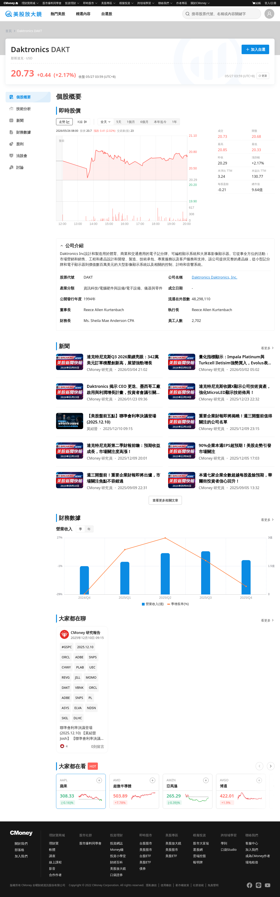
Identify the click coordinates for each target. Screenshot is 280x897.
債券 (142, 868)
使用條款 (166, 885)
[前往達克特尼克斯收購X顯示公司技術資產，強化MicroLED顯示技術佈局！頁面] (221, 392)
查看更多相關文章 (165, 500)
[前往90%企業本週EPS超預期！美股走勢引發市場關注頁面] (221, 451)
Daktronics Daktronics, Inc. (214, 277)
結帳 (256, 3)
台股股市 (145, 843)
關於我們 (21, 843)
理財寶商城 (28, 3)
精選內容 (83, 13)
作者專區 (181, 3)
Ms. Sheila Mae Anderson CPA (109, 320)
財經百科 (116, 862)
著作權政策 (182, 885)
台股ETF (145, 856)
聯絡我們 (163, 3)
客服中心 (251, 843)
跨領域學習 (144, 3)
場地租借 (251, 862)
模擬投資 (124, 3)
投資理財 (70, 3)
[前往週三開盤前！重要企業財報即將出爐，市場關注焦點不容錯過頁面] (109, 481)
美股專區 (106, 3)
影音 (52, 868)
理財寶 (54, 843)
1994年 (90, 298)
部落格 (19, 850)
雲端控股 (199, 856)
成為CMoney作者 (257, 856)
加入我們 (21, 856)
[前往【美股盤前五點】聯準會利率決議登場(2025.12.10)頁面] (109, 422)
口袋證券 (116, 875)
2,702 (196, 320)
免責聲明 (213, 885)
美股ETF (145, 862)
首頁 (8, 31)
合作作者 (55, 875)
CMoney (11, 3)
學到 (224, 843)
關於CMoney (199, 3)
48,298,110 (201, 298)
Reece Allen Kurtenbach (104, 309)
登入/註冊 (270, 3)
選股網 (197, 849)
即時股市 (88, 3)
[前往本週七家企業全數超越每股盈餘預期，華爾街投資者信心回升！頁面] (221, 481)
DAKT (88, 277)
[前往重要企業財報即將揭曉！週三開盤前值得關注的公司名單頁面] (221, 422)
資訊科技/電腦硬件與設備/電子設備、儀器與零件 (123, 288)
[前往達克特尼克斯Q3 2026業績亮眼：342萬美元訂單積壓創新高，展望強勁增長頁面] (109, 363)
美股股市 (145, 849)
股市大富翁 (201, 843)
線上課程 (55, 862)
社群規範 (198, 885)
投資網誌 (116, 843)
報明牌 (197, 862)
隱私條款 (151, 885)
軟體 (52, 849)
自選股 (106, 13)
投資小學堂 (118, 856)
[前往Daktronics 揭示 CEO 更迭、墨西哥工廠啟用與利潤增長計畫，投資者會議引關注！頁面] (109, 392)
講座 (52, 856)
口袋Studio (229, 849)
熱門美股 (58, 13)
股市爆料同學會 (51, 3)
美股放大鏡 (118, 868)
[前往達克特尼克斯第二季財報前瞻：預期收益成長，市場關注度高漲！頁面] (109, 451)
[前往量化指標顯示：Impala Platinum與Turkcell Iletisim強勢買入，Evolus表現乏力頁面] (221, 363)
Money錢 (116, 849)
